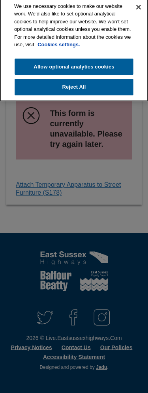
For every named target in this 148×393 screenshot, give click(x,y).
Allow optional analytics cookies (74, 65)
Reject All (74, 85)
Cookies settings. (58, 43)
